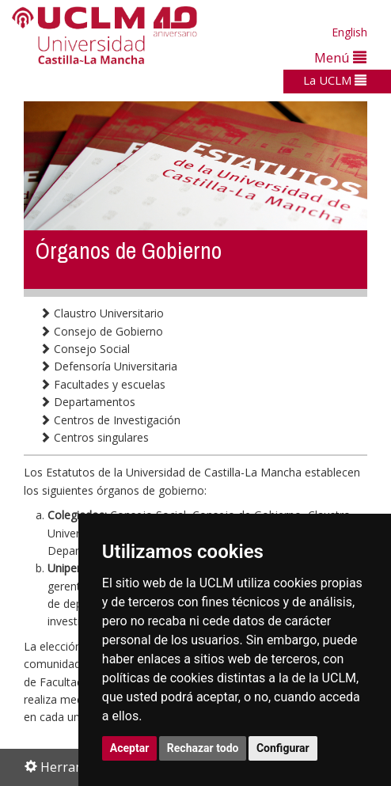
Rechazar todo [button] (203, 748)
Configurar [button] (282, 748)
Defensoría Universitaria (108, 366)
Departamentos (87, 401)
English (349, 32)
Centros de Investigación (110, 419)
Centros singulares (94, 437)
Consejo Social (85, 348)
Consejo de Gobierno (101, 331)
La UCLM (334, 80)
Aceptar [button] (130, 748)
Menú (340, 57)
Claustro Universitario (102, 313)
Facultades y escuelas (102, 384)
